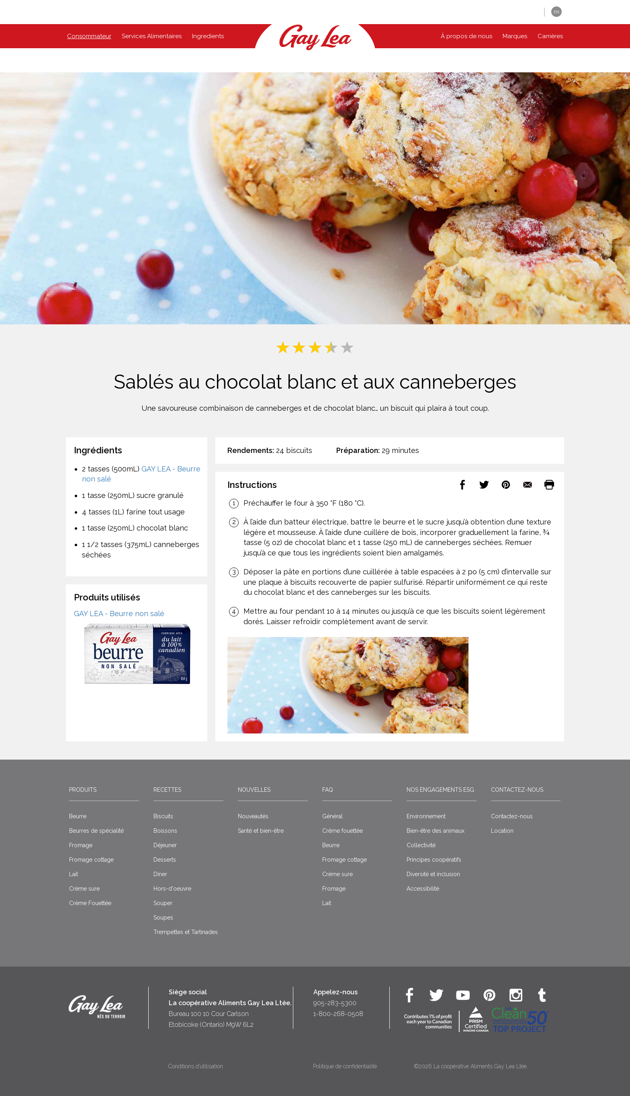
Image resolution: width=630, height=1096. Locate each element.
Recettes (167, 790)
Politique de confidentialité (345, 1066)
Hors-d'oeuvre (172, 888)
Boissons (165, 831)
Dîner (160, 874)
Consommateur (89, 36)
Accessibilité (423, 888)
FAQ (327, 790)
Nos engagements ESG (440, 790)
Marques (515, 36)
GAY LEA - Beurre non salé (119, 613)
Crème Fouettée (90, 903)
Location (502, 831)
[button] (532, 12)
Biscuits (163, 816)
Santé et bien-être (261, 831)
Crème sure (84, 888)
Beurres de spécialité (96, 831)
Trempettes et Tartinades (185, 932)
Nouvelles (254, 790)
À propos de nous (466, 36)
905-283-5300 (334, 1003)
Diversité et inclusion (433, 874)
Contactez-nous (517, 790)
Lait (73, 874)
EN (556, 12)
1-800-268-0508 (338, 1014)
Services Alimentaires (152, 36)
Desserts (164, 859)
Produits (82, 790)
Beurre (77, 816)
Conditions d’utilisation (195, 1066)
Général (332, 816)
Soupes (163, 917)
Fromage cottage (91, 859)
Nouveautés (253, 816)
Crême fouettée (342, 831)
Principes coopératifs (434, 859)
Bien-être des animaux (435, 831)
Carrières (550, 36)
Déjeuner (165, 845)
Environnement (426, 816)
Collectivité (421, 845)
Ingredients (208, 36)
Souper (162, 903)
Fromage (80, 845)
